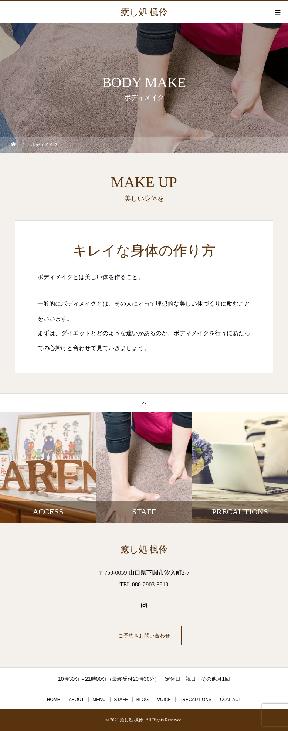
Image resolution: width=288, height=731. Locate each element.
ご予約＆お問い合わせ (144, 636)
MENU (98, 699)
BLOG (142, 699)
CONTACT (230, 699)
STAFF (121, 699)
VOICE (164, 699)
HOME (53, 699)
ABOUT (76, 699)
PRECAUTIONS (195, 699)
